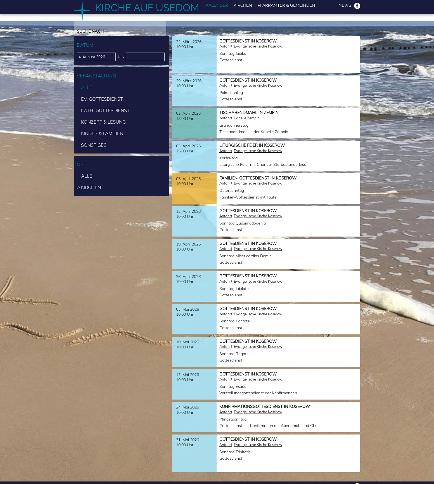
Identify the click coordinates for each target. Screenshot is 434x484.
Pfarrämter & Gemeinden (286, 5)
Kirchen (243, 5)
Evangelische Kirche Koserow (258, 46)
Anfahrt (225, 46)
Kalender (217, 5)
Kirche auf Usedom (147, 7)
